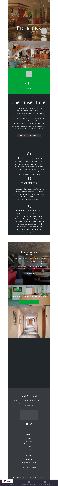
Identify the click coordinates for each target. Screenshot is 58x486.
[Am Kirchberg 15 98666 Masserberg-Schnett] (29, 363)
